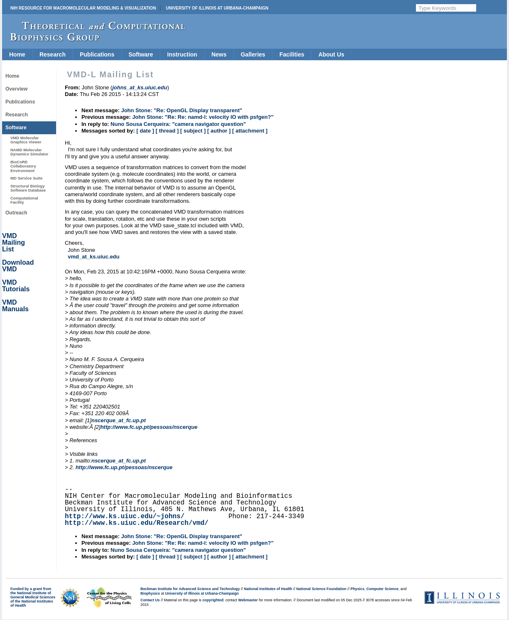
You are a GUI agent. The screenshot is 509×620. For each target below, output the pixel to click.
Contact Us (150, 600)
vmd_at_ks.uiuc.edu (93, 256)
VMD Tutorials (16, 286)
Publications (97, 54)
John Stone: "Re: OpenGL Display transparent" (181, 110)
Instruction (182, 54)
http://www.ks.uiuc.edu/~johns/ (124, 516)
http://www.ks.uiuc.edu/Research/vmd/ (137, 523)
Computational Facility (24, 200)
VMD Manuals (15, 305)
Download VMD (18, 266)
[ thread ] (167, 131)
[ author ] (219, 131)
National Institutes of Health (268, 589)
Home (17, 54)
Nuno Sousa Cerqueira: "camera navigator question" (178, 124)
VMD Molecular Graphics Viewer (25, 139)
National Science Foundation (321, 589)
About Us (331, 54)
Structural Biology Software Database (28, 188)
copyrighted (212, 600)
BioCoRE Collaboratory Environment (23, 166)
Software (140, 54)
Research (52, 54)
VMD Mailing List (13, 242)
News (219, 54)
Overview (16, 89)
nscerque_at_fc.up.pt (118, 420)
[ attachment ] (250, 131)
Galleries (253, 54)
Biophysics (150, 593)
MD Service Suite (26, 178)
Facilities (291, 54)
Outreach (16, 213)
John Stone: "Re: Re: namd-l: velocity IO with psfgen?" (202, 117)
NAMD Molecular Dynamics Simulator (29, 152)
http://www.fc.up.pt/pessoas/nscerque (149, 427)
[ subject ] (193, 131)
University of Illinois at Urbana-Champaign (217, 8)
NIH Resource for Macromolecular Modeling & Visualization (83, 8)
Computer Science (382, 589)
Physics (357, 589)
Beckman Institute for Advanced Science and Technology (190, 589)
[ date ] (145, 131)
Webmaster (248, 600)
